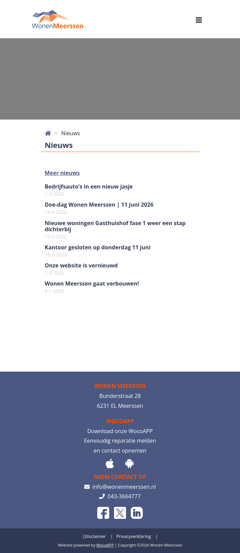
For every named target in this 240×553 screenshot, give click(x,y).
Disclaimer (95, 536)
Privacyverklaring (133, 536)
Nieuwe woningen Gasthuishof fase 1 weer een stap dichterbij (115, 230)
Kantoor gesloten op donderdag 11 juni (98, 251)
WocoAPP (105, 545)
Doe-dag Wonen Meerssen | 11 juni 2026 (99, 208)
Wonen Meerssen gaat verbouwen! (92, 287)
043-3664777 (120, 496)
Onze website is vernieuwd (81, 269)
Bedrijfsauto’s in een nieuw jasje (89, 190)
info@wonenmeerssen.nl (120, 486)
